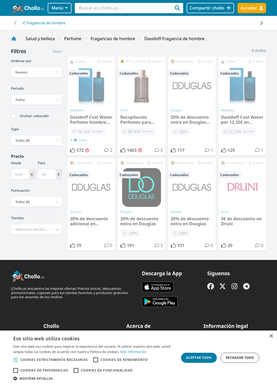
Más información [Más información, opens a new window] (133, 352)
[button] (93, 378)
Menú (59, 8)
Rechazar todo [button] (240, 357)
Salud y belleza (40, 39)
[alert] (138, 358)
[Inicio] (13, 38)
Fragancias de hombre (44, 22)
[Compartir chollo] (210, 8)
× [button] (271, 336)
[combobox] (36, 229)
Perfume (72, 39)
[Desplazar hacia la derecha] (15, 23)
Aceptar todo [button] (199, 357)
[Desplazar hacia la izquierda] (261, 23)
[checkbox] (13, 115)
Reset (57, 51)
